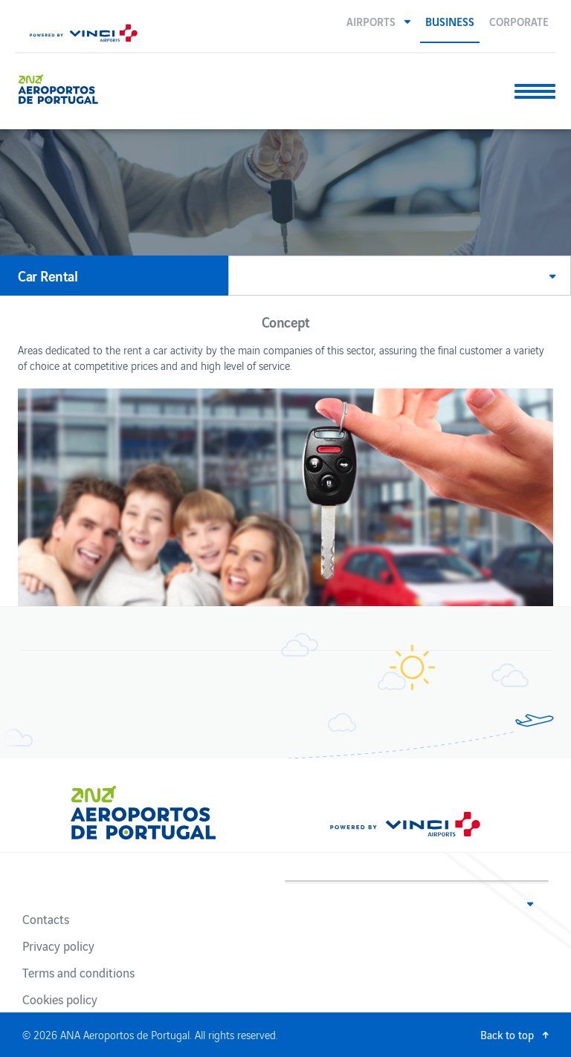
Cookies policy (59, 999)
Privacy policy (58, 945)
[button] (378, 21)
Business (449, 21)
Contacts (45, 919)
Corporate (519, 21)
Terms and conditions (78, 972)
